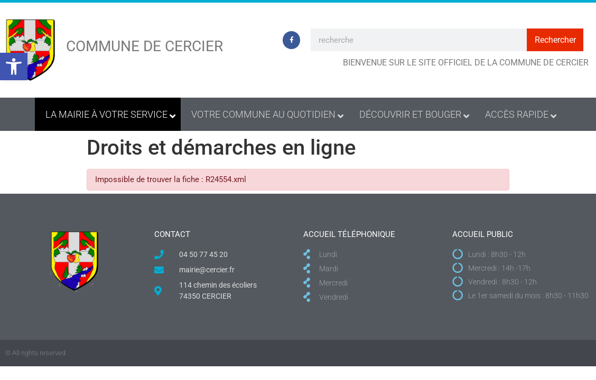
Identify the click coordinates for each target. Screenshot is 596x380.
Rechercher (555, 40)
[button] (13, 66)
